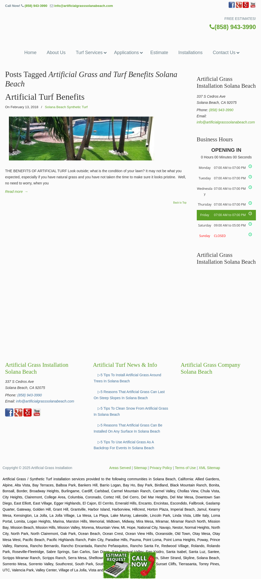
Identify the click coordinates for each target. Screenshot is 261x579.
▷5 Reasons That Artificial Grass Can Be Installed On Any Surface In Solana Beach (128, 428)
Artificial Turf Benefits (45, 97)
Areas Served (120, 468)
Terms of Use (185, 468)
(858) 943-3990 (35, 6)
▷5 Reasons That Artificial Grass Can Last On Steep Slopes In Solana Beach (129, 395)
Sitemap (140, 468)
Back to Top (180, 203)
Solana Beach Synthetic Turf (66, 107)
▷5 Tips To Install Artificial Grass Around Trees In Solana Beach (127, 378)
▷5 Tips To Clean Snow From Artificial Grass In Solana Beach (131, 411)
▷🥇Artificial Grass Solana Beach (130, 22)
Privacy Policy (161, 468)
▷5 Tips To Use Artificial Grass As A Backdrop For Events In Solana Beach (124, 445)
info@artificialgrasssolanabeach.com (83, 6)
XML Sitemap (209, 468)
